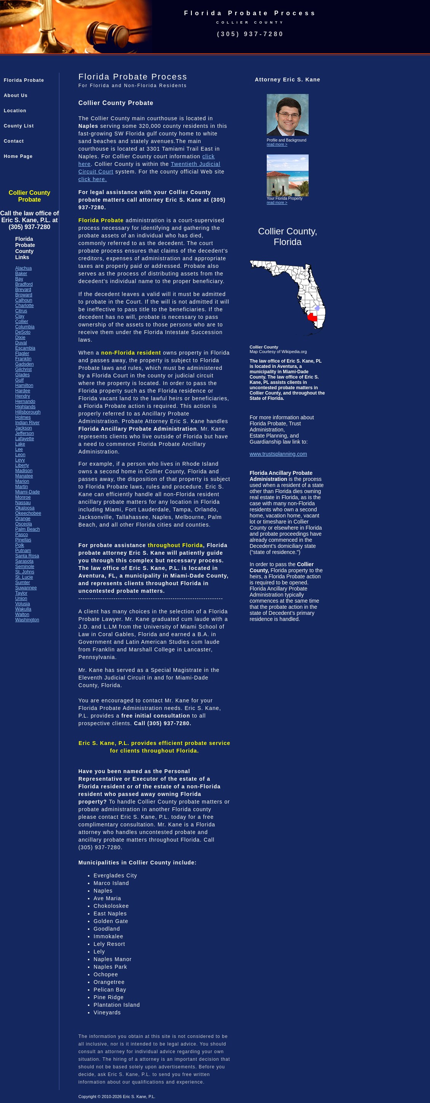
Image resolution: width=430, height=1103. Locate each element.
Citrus (21, 311)
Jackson (23, 428)
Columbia (25, 326)
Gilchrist (23, 369)
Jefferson (24, 433)
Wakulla (23, 609)
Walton (22, 614)
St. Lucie (24, 577)
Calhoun (23, 300)
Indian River (27, 422)
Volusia (22, 603)
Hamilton (24, 385)
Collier (21, 321)
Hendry (22, 396)
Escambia (25, 348)
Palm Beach (27, 529)
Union (21, 598)
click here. (92, 179)
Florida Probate (24, 80)
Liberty (22, 465)
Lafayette (24, 438)
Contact (14, 141)
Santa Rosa (27, 556)
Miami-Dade (27, 492)
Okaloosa (25, 508)
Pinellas (23, 540)
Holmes (23, 417)
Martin (21, 486)
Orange (22, 518)
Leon (20, 454)
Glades (22, 374)
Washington (27, 619)
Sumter (22, 582)
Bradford (24, 284)
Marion (22, 481)
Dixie (20, 337)
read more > (277, 144)
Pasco (21, 534)
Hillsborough (28, 412)
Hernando (25, 401)
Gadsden (24, 364)
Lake (20, 444)
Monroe (23, 497)
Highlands (25, 406)
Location (15, 110)
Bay (19, 279)
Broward (23, 295)
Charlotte (24, 305)
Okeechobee (28, 513)
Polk (19, 545)
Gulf (19, 380)
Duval (21, 342)
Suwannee (26, 587)
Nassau (23, 502)
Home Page (18, 156)
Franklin (23, 358)
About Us (16, 95)
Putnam (23, 550)
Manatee (24, 476)
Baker (21, 273)
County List (19, 126)
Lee (19, 449)
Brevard (23, 289)
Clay (19, 316)
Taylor (21, 593)
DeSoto (22, 332)
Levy (20, 460)
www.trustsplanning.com (278, 454)
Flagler (22, 353)
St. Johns (24, 572)
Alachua (23, 268)
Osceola (23, 524)
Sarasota (24, 561)
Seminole (24, 566)
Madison (23, 470)
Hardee (22, 390)
